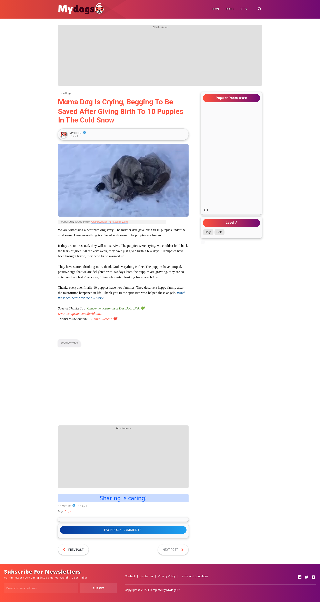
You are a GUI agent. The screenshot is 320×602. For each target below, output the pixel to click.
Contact (130, 576)
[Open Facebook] (299, 577)
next (207, 210)
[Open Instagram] (313, 577)
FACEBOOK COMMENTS (122, 530)
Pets (219, 232)
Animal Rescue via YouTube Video (109, 221)
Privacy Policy (167, 576)
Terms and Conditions (194, 576)
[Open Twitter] (306, 577)
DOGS (229, 9)
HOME (216, 9)
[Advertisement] (160, 57)
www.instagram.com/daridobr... (80, 314)
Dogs (68, 511)
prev (204, 210)
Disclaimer (146, 576)
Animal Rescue (101, 319)
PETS (243, 9)
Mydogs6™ (173, 590)
